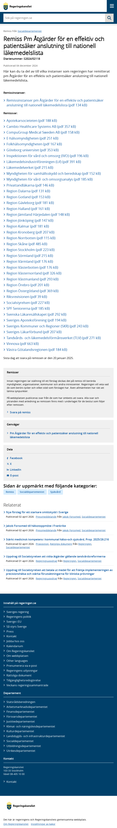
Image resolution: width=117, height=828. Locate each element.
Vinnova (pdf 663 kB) (22, 343)
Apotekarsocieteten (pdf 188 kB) (31, 120)
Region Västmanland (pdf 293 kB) (32, 279)
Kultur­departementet (20, 731)
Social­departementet (20, 741)
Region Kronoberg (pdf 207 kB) (30, 232)
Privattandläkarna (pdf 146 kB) (30, 185)
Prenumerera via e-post (21, 666)
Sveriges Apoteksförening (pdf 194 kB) (36, 320)
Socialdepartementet (30, 31)
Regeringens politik (18, 617)
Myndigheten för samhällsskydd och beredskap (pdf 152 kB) (53, 173)
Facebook (16, 458)
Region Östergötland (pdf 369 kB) (32, 291)
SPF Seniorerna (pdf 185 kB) (28, 308)
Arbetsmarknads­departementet (27, 707)
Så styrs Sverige (16, 626)
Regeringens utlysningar (22, 670)
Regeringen (84, 544)
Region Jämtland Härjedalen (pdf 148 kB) (38, 214)
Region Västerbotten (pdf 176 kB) (32, 267)
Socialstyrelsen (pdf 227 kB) (28, 302)
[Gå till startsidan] (17, 6)
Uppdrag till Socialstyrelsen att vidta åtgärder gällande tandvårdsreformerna (55, 556)
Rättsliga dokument (61, 544)
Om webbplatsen (17, 656)
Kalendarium (14, 646)
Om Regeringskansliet (20, 651)
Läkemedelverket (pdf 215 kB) (29, 167)
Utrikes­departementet (20, 751)
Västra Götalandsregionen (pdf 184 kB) (36, 349)
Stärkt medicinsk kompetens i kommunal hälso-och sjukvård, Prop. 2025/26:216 (57, 539)
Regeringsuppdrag (46, 561)
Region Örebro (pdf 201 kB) (27, 285)
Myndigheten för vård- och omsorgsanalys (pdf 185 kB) (49, 179)
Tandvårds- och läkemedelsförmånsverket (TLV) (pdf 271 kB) (53, 338)
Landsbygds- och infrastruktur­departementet (35, 736)
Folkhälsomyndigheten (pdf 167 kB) (34, 144)
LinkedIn (15, 470)
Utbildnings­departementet (23, 746)
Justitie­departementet (20, 721)
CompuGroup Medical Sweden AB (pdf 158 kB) (42, 132)
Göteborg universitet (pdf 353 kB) (32, 150)
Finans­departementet (20, 711)
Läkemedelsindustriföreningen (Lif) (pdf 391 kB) (43, 161)
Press (10, 631)
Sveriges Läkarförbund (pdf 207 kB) (34, 332)
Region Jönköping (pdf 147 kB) (29, 220)
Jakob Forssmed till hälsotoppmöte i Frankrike (36, 526)
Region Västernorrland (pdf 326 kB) (33, 273)
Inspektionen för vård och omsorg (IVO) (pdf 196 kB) (47, 155)
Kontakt (11, 636)
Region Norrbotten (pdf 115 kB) (30, 238)
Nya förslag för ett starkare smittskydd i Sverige (37, 512)
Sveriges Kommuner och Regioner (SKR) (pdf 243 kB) (47, 326)
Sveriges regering (17, 612)
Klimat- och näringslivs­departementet (30, 726)
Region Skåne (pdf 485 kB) (26, 244)
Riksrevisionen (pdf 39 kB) (26, 296)
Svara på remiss (20, 412)
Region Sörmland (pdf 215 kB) (29, 255)
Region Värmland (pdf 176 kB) (29, 261)
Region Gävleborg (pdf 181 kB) (30, 202)
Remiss (10, 491)
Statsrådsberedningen (20, 702)
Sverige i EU (13, 621)
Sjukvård (55, 491)
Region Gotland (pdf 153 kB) (28, 197)
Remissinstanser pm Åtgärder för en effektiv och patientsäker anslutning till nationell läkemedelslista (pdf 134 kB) (55, 102)
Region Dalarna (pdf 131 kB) (28, 191)
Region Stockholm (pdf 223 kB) (30, 249)
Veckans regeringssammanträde (27, 685)
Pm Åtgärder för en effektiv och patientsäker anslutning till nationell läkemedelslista (54, 435)
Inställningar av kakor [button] (43, 824)
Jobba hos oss (15, 641)
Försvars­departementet (21, 716)
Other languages (17, 661)
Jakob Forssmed (72, 516)
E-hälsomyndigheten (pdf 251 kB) (32, 138)
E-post (14, 475)
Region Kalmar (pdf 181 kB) (27, 226)
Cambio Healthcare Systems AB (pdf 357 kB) (41, 126)
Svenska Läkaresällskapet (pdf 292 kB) (36, 314)
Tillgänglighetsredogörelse (23, 680)
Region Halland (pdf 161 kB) (28, 208)
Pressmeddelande (46, 516)
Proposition (42, 544)
